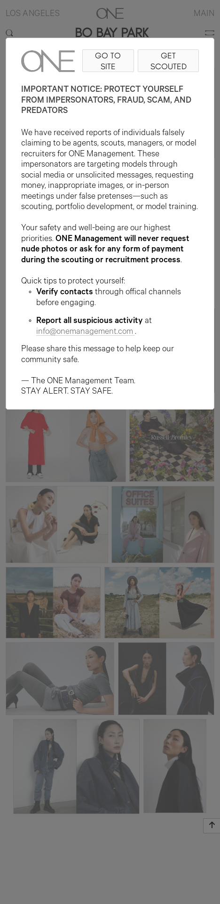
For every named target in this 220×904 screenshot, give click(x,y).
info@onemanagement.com (85, 332)
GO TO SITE (108, 60)
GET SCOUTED (168, 60)
